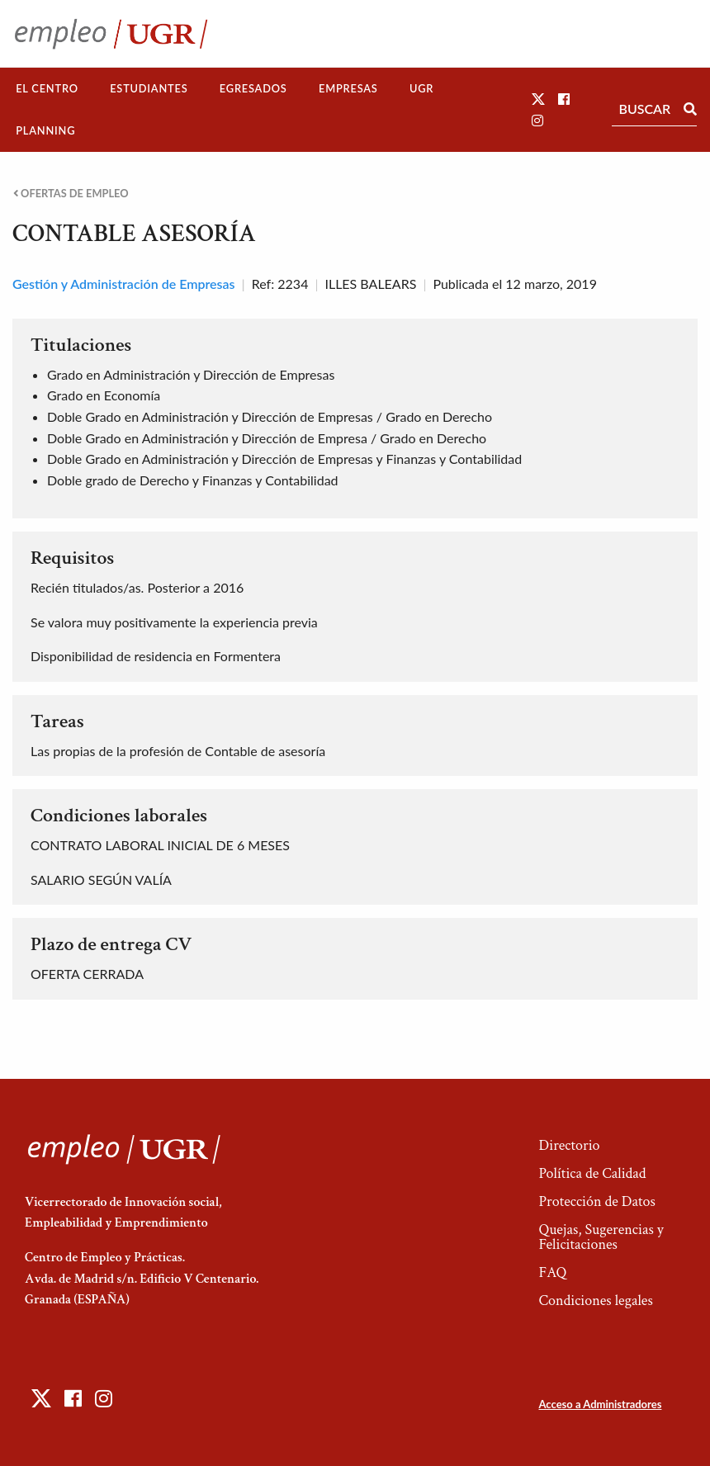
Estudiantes (148, 88)
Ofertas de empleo (71, 193)
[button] (538, 99)
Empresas (348, 88)
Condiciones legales (595, 1300)
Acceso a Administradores (599, 1404)
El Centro (47, 88)
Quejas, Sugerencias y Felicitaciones (600, 1237)
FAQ (552, 1272)
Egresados (253, 88)
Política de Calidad (592, 1173)
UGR (421, 88)
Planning (45, 130)
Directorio (568, 1145)
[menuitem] (47, 89)
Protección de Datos (596, 1201)
